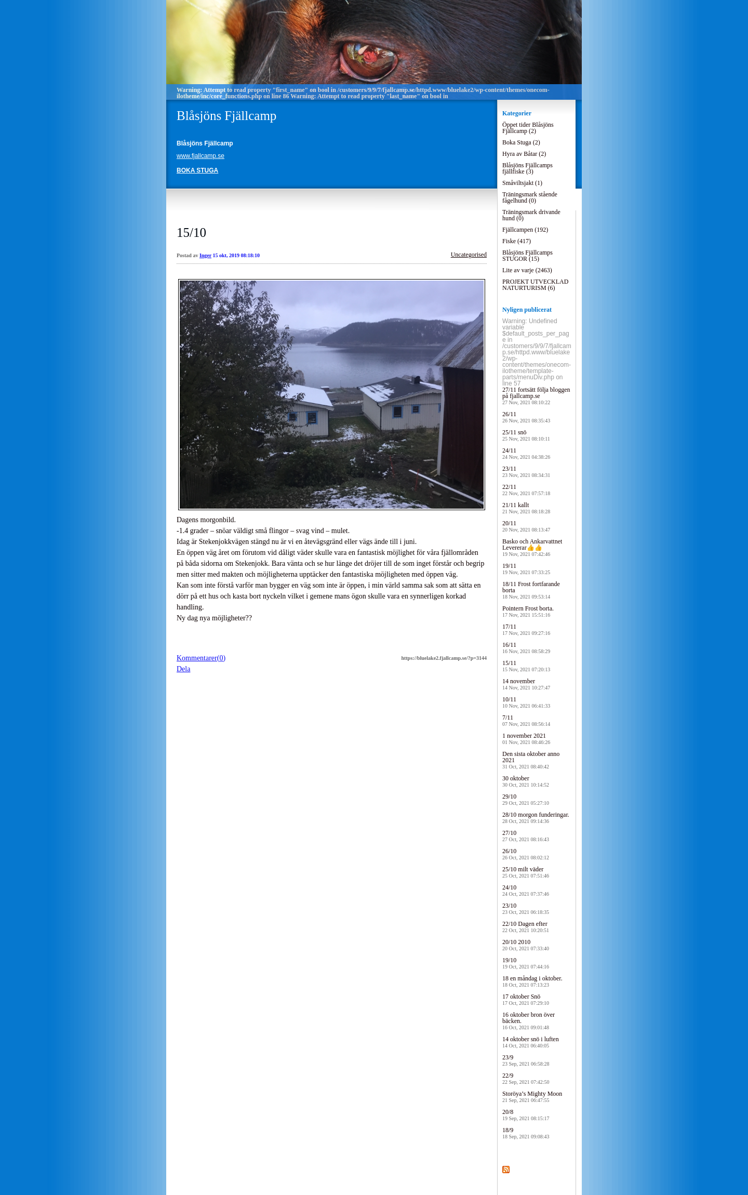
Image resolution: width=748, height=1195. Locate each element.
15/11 (526, 665)
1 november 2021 (526, 738)
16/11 (526, 647)
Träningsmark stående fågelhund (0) (529, 197)
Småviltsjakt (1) (522, 183)
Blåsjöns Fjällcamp (226, 116)
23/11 (526, 471)
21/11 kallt (526, 507)
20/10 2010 (525, 944)
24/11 (526, 453)
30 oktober (525, 781)
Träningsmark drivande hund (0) (531, 215)
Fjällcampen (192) (525, 229)
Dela (183, 669)
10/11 (526, 702)
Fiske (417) (516, 241)
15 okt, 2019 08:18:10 (236, 255)
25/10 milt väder (525, 872)
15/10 (191, 232)
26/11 (526, 416)
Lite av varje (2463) (527, 270)
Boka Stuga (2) (521, 142)
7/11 (526, 720)
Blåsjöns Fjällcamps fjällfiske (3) (527, 168)
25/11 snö (526, 435)
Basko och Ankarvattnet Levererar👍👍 (532, 547)
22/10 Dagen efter (525, 926)
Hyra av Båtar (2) (524, 153)
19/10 (525, 963)
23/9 (526, 1060)
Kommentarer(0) (201, 658)
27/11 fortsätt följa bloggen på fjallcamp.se (536, 395)
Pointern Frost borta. (528, 611)
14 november (526, 684)
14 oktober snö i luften (530, 1041)
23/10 (525, 908)
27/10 (525, 835)
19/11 (526, 568)
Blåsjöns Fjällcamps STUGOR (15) (527, 255)
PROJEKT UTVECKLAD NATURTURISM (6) (535, 284)
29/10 (525, 799)
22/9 (526, 1078)
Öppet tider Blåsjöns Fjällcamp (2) (528, 128)
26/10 (525, 853)
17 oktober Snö (525, 999)
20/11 (526, 526)
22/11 (526, 489)
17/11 (526, 629)
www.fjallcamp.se (200, 156)
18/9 (526, 1132)
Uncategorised (469, 254)
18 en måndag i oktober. (532, 981)
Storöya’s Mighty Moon (532, 1096)
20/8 (526, 1114)
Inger (205, 255)
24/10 (525, 890)
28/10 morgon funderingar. (535, 817)
